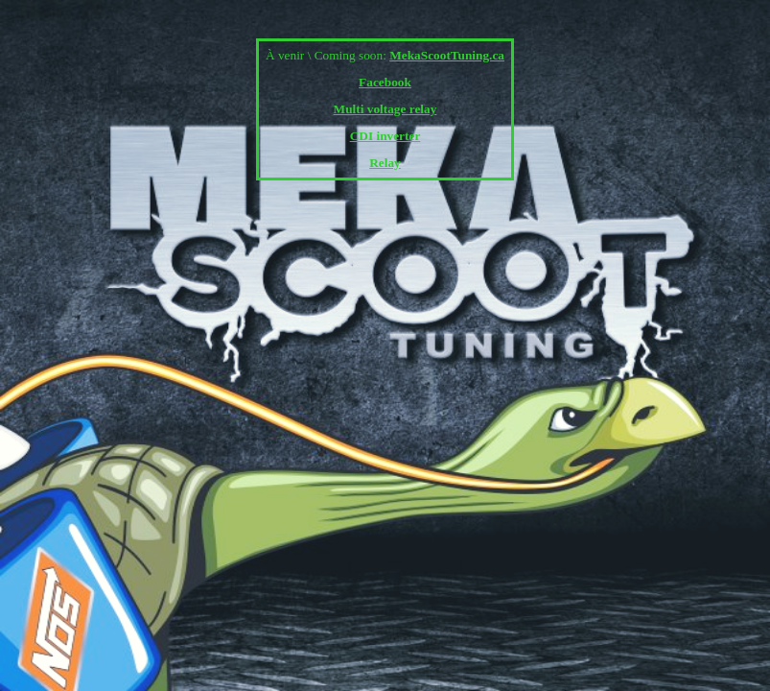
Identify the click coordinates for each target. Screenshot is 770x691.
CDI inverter (385, 136)
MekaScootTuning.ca (446, 55)
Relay (385, 162)
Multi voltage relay (385, 109)
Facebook (385, 82)
